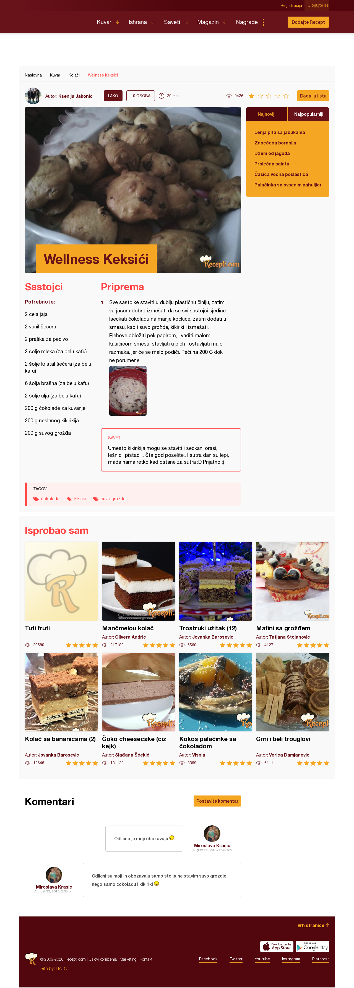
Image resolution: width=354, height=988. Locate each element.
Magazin (208, 22)
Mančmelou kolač (138, 595)
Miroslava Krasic (212, 845)
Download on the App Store (276, 947)
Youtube (262, 960)
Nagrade (247, 22)
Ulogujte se (318, 5)
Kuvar (104, 22)
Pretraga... (274, 22)
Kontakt (146, 959)
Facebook (208, 960)
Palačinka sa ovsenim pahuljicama (287, 184)
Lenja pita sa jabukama (279, 132)
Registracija (292, 5)
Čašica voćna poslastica (281, 174)
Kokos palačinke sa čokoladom (215, 709)
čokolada (50, 498)
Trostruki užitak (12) (215, 595)
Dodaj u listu (313, 95)
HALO (61, 968)
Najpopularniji (308, 114)
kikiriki (80, 498)
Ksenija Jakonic (75, 96)
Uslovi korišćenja (103, 959)
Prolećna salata (271, 163)
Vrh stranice (311, 925)
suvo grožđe (113, 498)
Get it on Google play (312, 947)
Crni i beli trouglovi (292, 709)
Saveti (172, 22)
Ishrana (138, 22)
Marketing (128, 959)
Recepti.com (56, 20)
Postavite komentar (217, 800)
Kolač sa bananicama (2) (61, 709)
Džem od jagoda (272, 153)
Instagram (291, 960)
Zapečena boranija (275, 142)
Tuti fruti (61, 595)
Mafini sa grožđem (292, 595)
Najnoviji (266, 114)
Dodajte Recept (308, 22)
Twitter (236, 960)
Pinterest (320, 960)
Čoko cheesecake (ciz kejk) (138, 709)
